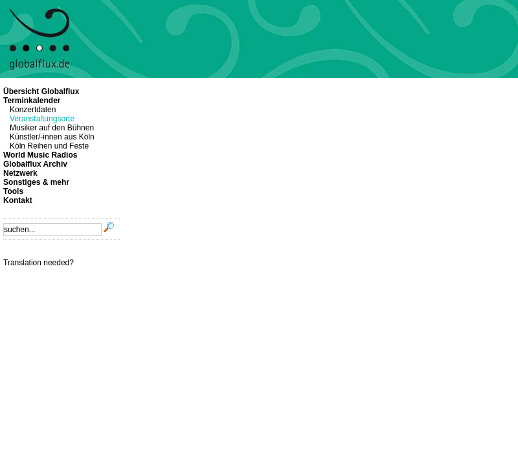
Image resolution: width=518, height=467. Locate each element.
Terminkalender (31, 100)
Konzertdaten (33, 109)
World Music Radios (40, 155)
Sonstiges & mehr (36, 182)
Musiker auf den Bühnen (52, 127)
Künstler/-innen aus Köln (52, 136)
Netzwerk (20, 173)
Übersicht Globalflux (41, 91)
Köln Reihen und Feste (49, 145)
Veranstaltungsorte (42, 118)
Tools (13, 191)
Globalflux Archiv (35, 164)
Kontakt (17, 200)
